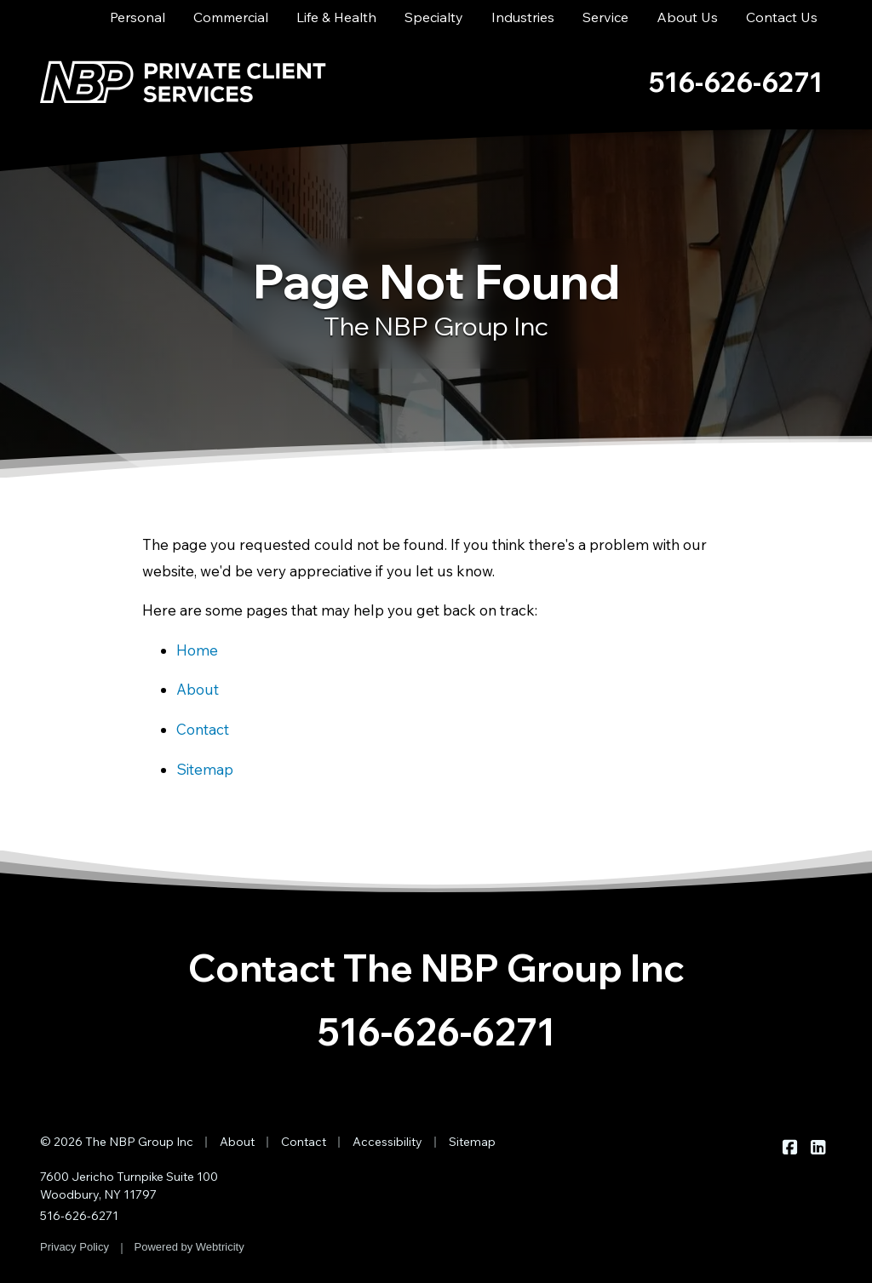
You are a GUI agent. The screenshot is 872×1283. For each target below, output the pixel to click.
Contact (202, 729)
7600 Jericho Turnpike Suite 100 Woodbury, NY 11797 (129, 1185)
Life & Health (336, 17)
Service (605, 17)
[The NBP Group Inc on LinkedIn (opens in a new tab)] (818, 1146)
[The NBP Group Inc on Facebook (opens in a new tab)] (790, 1146)
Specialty (433, 17)
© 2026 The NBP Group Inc (116, 1141)
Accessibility (387, 1141)
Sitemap (204, 769)
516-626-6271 (436, 1031)
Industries (522, 17)
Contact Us (782, 17)
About (197, 689)
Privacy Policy (74, 1246)
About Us (687, 17)
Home (197, 650)
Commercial (230, 17)
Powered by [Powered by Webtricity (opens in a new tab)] (189, 1246)
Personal (137, 17)
